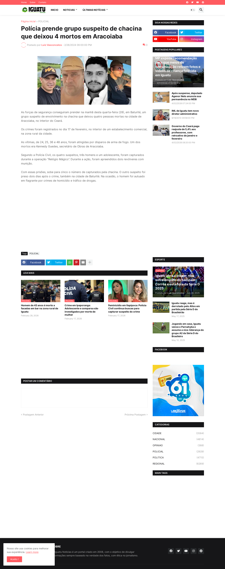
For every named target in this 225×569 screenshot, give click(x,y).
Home (24, 2)
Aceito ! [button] (14, 559)
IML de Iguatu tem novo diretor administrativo (185, 112)
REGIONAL (178, 463)
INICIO (54, 9)
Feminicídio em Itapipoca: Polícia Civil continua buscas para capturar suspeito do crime (127, 308)
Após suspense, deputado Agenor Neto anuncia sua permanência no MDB (187, 96)
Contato (42, 2)
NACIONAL (178, 439)
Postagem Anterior (33, 414)
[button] (193, 10)
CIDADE (178, 433)
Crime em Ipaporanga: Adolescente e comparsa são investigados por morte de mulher (81, 310)
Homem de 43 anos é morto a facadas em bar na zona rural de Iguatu (39, 308)
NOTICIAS (69, 9)
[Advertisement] (84, 224)
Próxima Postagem (135, 414)
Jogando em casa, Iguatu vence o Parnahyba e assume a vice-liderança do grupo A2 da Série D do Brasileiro (188, 330)
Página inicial (28, 21)
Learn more (32, 552)
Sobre (32, 2)
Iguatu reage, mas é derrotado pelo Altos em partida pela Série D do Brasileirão (186, 308)
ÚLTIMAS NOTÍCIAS (94, 9)
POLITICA (178, 457)
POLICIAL (43, 21)
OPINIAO (178, 445)
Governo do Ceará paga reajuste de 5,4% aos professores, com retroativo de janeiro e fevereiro (185, 132)
